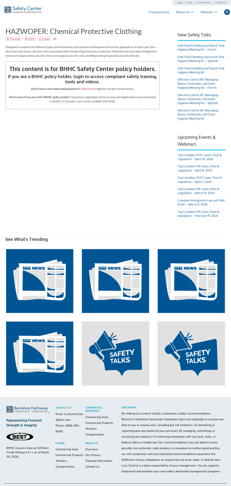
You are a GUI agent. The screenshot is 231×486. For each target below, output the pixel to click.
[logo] (23, 7)
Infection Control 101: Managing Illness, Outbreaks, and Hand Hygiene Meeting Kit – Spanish (198, 99)
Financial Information (98, 461)
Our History (93, 455)
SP (54, 38)
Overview (91, 449)
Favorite (15, 38)
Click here (86, 88)
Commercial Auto (96, 417)
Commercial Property (99, 423)
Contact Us (92, 467)
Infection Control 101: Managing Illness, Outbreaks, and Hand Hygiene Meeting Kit (198, 114)
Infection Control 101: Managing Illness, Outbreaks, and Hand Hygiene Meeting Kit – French (198, 83)
